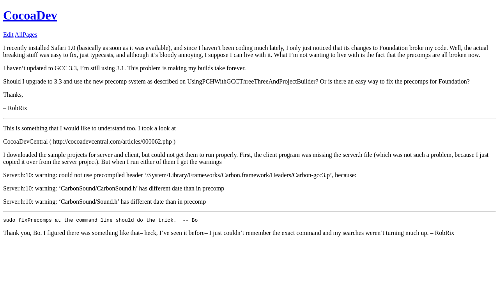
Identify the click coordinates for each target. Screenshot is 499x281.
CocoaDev (30, 15)
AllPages (26, 34)
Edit (8, 34)
